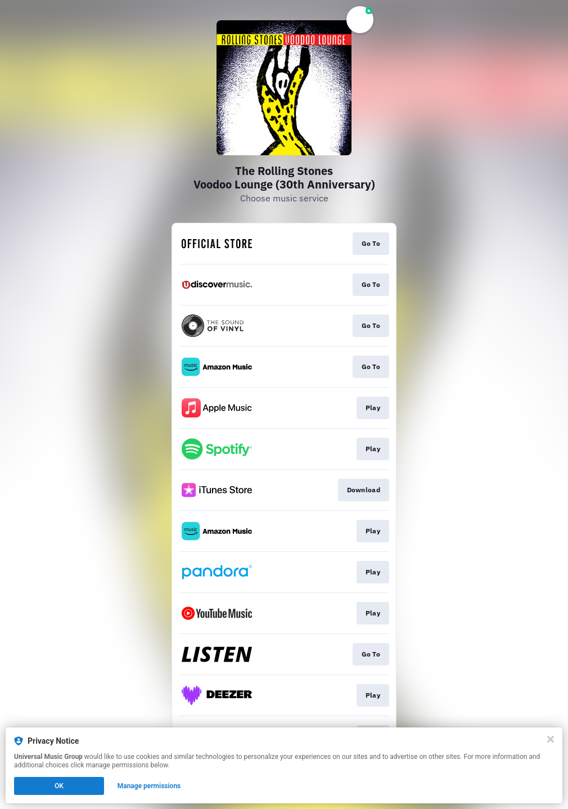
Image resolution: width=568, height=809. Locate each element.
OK (59, 786)
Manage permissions (149, 786)
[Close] (551, 739)
